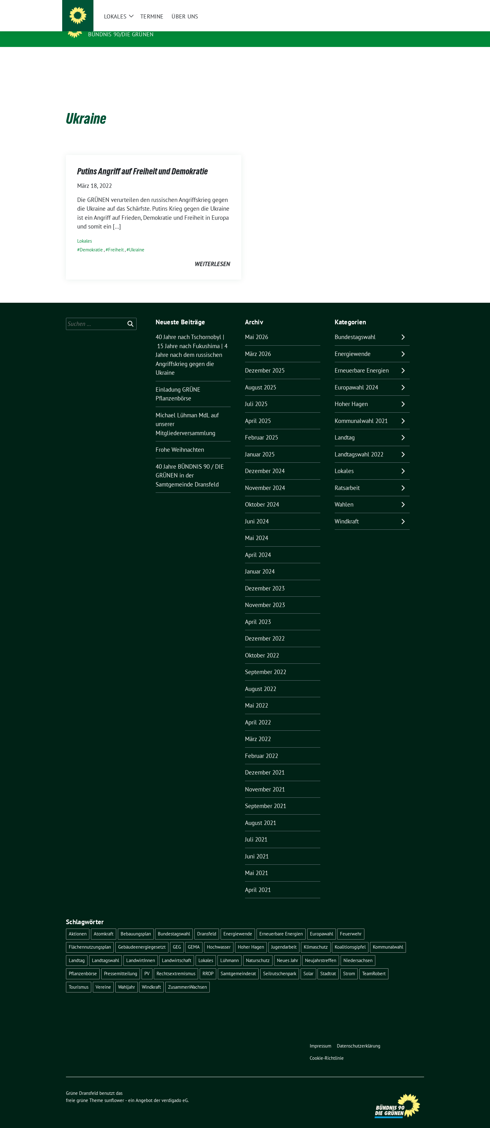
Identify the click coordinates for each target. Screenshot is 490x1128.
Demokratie (91, 240)
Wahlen (344, 494)
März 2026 (258, 344)
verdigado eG (175, 1091)
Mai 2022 (256, 695)
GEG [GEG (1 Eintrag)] (177, 937)
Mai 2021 (256, 863)
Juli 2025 (256, 394)
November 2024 (265, 478)
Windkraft (347, 511)
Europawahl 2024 (356, 377)
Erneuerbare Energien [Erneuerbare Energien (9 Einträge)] (281, 924)
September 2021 (265, 796)
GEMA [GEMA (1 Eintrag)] (194, 937)
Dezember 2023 (265, 578)
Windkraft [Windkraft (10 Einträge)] (151, 977)
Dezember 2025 (265, 360)
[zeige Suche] (413, 6)
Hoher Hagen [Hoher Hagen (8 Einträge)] (251, 937)
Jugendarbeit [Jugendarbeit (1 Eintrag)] (284, 937)
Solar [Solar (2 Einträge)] (308, 964)
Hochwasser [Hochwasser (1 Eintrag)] (219, 937)
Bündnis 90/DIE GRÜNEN (120, 34)
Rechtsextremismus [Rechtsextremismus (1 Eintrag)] (176, 964)
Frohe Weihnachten (180, 440)
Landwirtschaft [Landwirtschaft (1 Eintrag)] (176, 951)
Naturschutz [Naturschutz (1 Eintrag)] (258, 951)
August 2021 (260, 813)
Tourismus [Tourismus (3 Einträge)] (78, 977)
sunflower (114, 1091)
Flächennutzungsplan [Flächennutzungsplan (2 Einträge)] (90, 937)
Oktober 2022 (262, 645)
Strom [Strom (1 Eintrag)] (349, 964)
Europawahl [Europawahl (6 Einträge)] (321, 924)
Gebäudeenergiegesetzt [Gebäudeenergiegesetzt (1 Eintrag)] (142, 937)
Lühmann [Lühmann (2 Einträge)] (229, 951)
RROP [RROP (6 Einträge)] (207, 964)
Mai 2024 (256, 528)
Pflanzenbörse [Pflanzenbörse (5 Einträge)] (83, 964)
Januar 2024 (260, 561)
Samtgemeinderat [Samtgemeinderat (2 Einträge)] (238, 964)
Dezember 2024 (265, 461)
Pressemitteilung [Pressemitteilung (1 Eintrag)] (120, 964)
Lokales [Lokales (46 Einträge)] (205, 951)
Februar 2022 (261, 746)
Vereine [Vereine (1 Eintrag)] (103, 977)
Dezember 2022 (265, 628)
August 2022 (260, 679)
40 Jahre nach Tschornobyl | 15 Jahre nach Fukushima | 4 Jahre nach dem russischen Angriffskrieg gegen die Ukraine (192, 345)
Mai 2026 (256, 327)
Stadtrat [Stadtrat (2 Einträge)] (328, 964)
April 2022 (258, 712)
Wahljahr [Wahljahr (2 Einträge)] (126, 977)
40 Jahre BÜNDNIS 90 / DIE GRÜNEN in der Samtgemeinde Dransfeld (190, 465)
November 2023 (265, 595)
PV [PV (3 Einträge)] (147, 964)
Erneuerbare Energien (362, 360)
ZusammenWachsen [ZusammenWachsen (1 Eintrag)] (187, 977)
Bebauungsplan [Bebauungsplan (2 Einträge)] (136, 924)
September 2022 (265, 662)
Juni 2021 (257, 846)
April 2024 (258, 545)
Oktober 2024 (262, 494)
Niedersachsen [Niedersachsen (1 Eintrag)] (357, 951)
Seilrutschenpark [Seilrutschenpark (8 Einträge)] (279, 964)
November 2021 (265, 779)
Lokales (84, 231)
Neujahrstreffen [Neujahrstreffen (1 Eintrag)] (320, 951)
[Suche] (404, 6)
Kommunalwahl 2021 (361, 411)
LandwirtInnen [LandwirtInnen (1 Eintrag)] (140, 951)
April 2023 (258, 612)
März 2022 (258, 729)
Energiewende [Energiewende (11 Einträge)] (237, 924)
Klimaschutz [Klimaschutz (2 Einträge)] (316, 937)
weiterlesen (212, 254)
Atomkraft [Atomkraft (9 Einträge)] (103, 924)
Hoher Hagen (351, 394)
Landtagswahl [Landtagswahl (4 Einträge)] (105, 951)
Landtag (345, 427)
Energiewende (353, 344)
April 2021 (258, 880)
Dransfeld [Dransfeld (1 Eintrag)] (206, 924)
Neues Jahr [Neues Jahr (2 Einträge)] (287, 951)
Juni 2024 (257, 511)
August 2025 (260, 377)
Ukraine (136, 240)
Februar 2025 (261, 427)
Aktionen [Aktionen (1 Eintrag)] (78, 924)
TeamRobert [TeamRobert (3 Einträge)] (374, 964)
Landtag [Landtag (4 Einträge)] (77, 951)
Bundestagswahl (355, 327)
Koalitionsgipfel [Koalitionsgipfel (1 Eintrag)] (350, 937)
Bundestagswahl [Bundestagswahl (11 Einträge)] (174, 924)
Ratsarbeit (347, 478)
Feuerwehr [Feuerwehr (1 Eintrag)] (351, 924)
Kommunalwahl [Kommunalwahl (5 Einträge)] (388, 937)
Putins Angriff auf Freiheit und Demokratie (142, 162)
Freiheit (116, 240)
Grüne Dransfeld (117, 25)
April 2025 (258, 411)
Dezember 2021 (265, 762)
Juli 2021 (256, 829)
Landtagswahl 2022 (359, 444)
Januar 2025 (260, 444)
